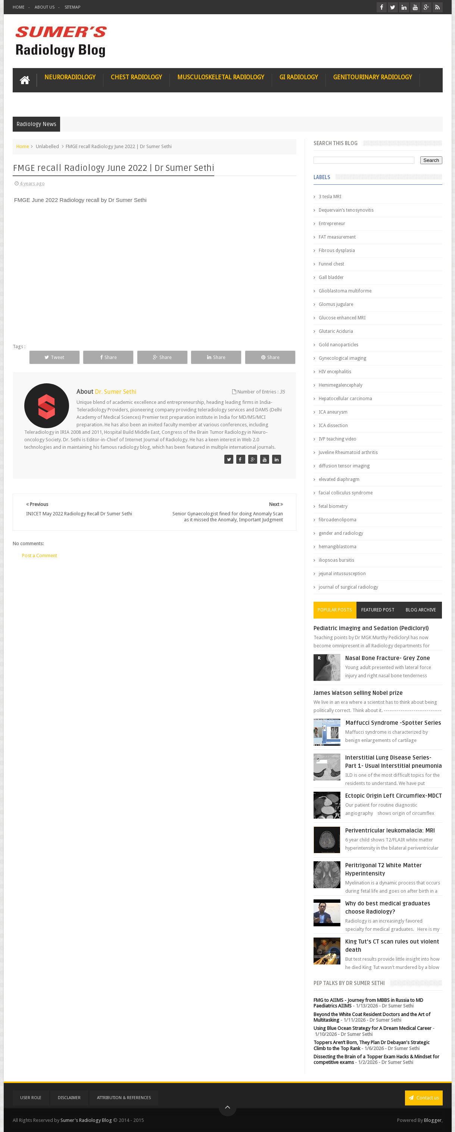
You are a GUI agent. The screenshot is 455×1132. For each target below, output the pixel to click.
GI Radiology (299, 77)
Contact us (424, 1098)
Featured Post (378, 610)
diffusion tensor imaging (344, 466)
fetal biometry (333, 506)
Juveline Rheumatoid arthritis (348, 452)
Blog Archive (421, 610)
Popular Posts (335, 610)
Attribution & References (124, 1097)
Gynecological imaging (342, 358)
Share (108, 357)
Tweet (54, 357)
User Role (30, 1097)
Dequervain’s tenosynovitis (346, 210)
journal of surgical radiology (348, 587)
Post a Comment (39, 555)
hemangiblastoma (337, 546)
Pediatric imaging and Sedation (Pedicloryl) (371, 628)
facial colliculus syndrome (346, 493)
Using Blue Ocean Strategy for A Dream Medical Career (372, 1028)
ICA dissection (333, 425)
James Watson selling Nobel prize (358, 693)
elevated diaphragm (339, 479)
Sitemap (72, 7)
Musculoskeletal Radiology (220, 77)
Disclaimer (69, 1097)
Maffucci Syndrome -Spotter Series (393, 723)
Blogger (433, 1120)
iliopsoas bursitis (336, 560)
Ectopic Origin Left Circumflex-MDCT (393, 795)
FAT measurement (337, 237)
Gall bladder (331, 277)
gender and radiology (341, 533)
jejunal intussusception (342, 573)
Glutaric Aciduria (336, 331)
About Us (44, 7)
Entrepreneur (332, 223)
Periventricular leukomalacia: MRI (390, 830)
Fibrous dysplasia (337, 250)
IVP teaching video (337, 439)
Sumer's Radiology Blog (86, 1120)
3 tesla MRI (330, 196)
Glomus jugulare (336, 304)
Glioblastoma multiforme (345, 291)
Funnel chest (331, 264)
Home (19, 7)
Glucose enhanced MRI (342, 317)
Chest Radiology (136, 77)
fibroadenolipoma (337, 519)
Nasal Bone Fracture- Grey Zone (387, 658)
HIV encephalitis (335, 371)
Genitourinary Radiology (372, 77)
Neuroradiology (70, 77)
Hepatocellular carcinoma (345, 398)
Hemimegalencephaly (340, 385)
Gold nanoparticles (338, 344)
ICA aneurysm (333, 412)
